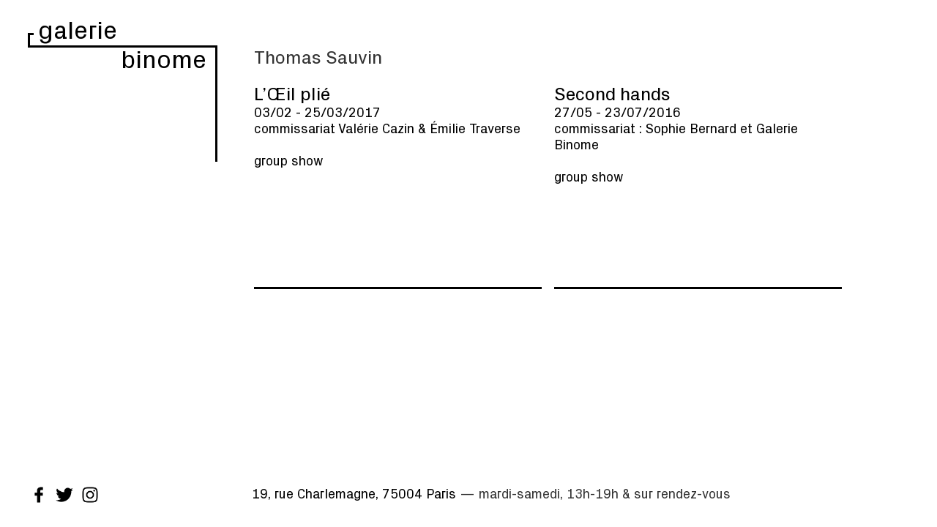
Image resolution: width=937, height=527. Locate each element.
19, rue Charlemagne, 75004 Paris (354, 493)
